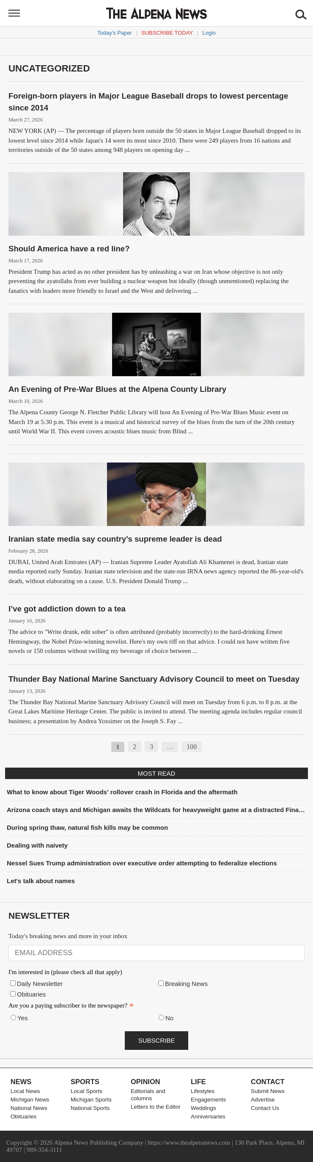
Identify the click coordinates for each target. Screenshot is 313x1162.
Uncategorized (49, 68)
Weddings (203, 1108)
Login (209, 33)
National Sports (90, 1108)
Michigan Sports (91, 1099)
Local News (25, 1091)
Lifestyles (202, 1091)
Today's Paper (114, 33)
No (169, 1018)
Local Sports (86, 1091)
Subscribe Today (167, 33)
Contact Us (265, 1108)
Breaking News (186, 983)
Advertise (263, 1099)
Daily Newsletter (40, 983)
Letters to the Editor (156, 1107)
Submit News (268, 1091)
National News (29, 1108)
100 (192, 746)
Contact (267, 1081)
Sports (85, 1081)
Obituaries (31, 994)
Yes (22, 1018)
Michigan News (30, 1099)
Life (198, 1081)
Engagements (208, 1099)
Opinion (145, 1081)
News (21, 1081)
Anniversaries (208, 1116)
